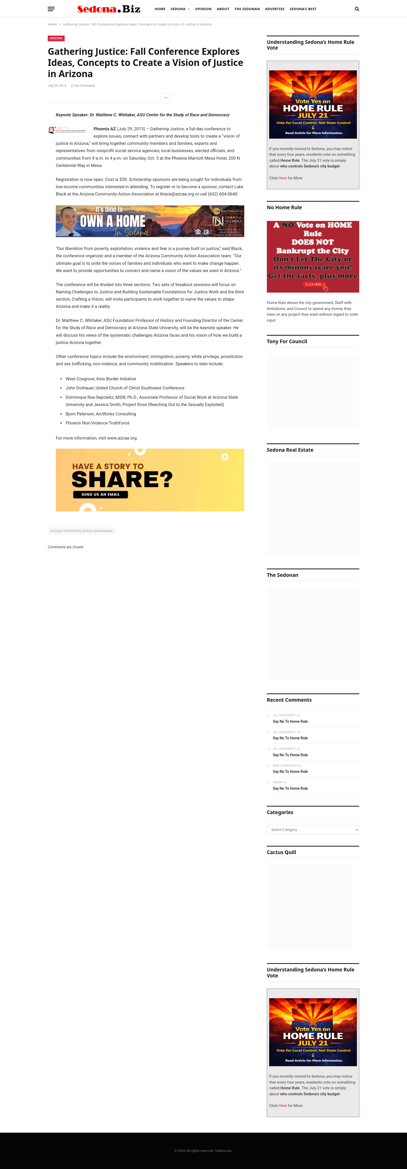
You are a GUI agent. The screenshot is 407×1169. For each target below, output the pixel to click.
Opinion (203, 8)
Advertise (274, 8)
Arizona (56, 38)
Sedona (178, 8)
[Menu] (51, 9)
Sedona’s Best (303, 8)
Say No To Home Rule (290, 721)
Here (282, 178)
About (223, 8)
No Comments (83, 85)
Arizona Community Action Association (81, 531)
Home (160, 8)
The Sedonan (247, 8)
